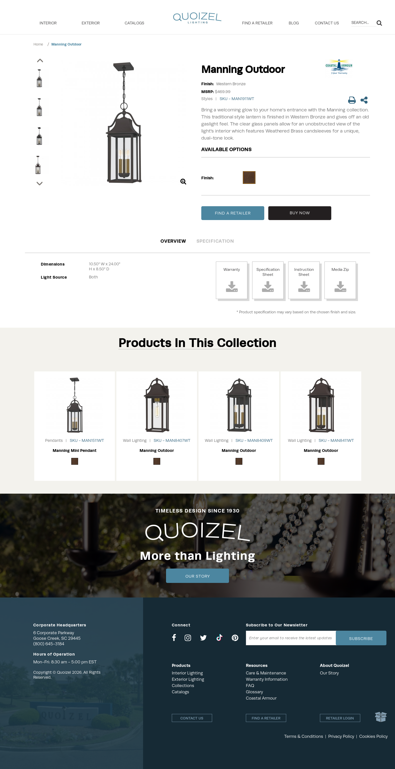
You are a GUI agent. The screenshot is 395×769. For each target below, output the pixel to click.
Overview (173, 241)
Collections (183, 685)
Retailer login (340, 718)
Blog (294, 23)
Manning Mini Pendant (74, 450)
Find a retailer (257, 23)
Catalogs (134, 23)
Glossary (254, 692)
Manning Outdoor (66, 44)
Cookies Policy (373, 736)
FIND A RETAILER (233, 213)
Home (38, 44)
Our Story (197, 576)
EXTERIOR (91, 23)
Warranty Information (267, 679)
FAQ (250, 685)
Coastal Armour (261, 698)
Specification (215, 241)
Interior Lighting (187, 673)
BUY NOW (300, 213)
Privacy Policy (341, 736)
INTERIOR (48, 23)
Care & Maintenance (266, 673)
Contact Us (327, 23)
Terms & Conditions (303, 736)
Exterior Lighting (188, 679)
